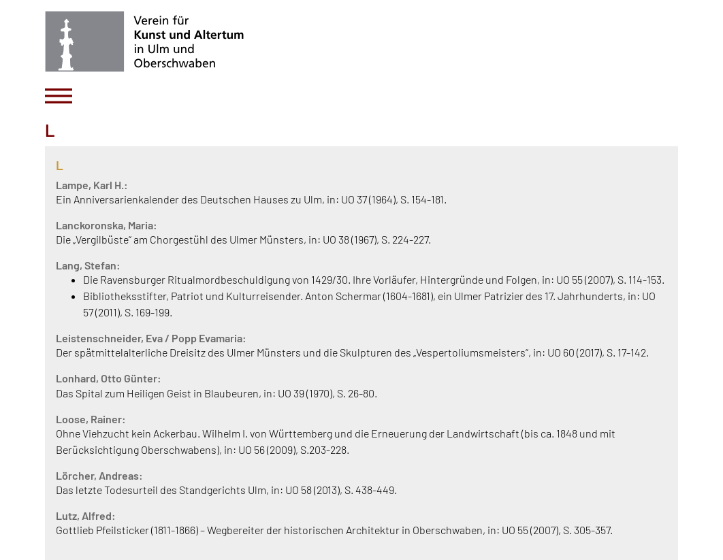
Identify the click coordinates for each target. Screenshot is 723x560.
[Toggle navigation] (58, 96)
